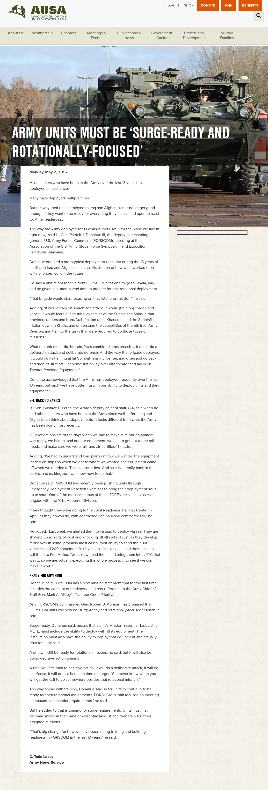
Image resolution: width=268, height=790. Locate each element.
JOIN (229, 5)
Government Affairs (161, 35)
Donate (208, 5)
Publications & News (129, 35)
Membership (42, 33)
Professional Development (194, 35)
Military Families (227, 35)
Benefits (250, 5)
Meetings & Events (96, 35)
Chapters (68, 33)
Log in (173, 5)
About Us (15, 33)
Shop (189, 5)
